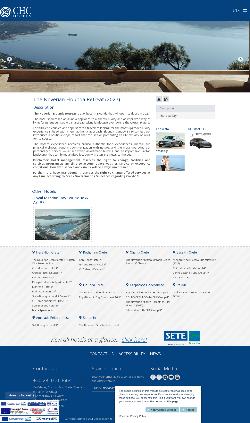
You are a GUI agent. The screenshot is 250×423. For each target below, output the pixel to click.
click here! (134, 339)
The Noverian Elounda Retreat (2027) (100, 292)
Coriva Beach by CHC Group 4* (191, 272)
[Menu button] (245, 11)
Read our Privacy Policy (132, 416)
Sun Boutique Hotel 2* (45, 305)
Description (166, 108)
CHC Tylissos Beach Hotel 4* (189, 268)
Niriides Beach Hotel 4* (92, 264)
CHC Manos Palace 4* (92, 269)
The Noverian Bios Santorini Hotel (99, 325)
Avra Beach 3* (181, 277)
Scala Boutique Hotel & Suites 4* (51, 296)
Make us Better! (21, 395)
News (155, 354)
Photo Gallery (168, 115)
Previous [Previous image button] (10, 59)
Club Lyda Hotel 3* (43, 277)
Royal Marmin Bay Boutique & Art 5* (100, 297)
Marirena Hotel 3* (42, 287)
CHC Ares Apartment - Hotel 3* (50, 301)
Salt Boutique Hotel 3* (45, 325)
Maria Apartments (43, 310)
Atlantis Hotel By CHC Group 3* (144, 310)
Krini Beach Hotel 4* (91, 260)
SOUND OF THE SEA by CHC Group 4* (147, 297)
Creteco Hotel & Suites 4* (47, 272)
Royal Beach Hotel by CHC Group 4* (147, 292)
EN (236, 10)
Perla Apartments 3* (44, 291)
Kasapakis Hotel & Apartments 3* (52, 282)
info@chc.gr (49, 391)
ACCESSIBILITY (132, 354)
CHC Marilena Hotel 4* (45, 268)
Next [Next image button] (240, 59)
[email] (113, 388)
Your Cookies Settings (100, 418)
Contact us (101, 354)
